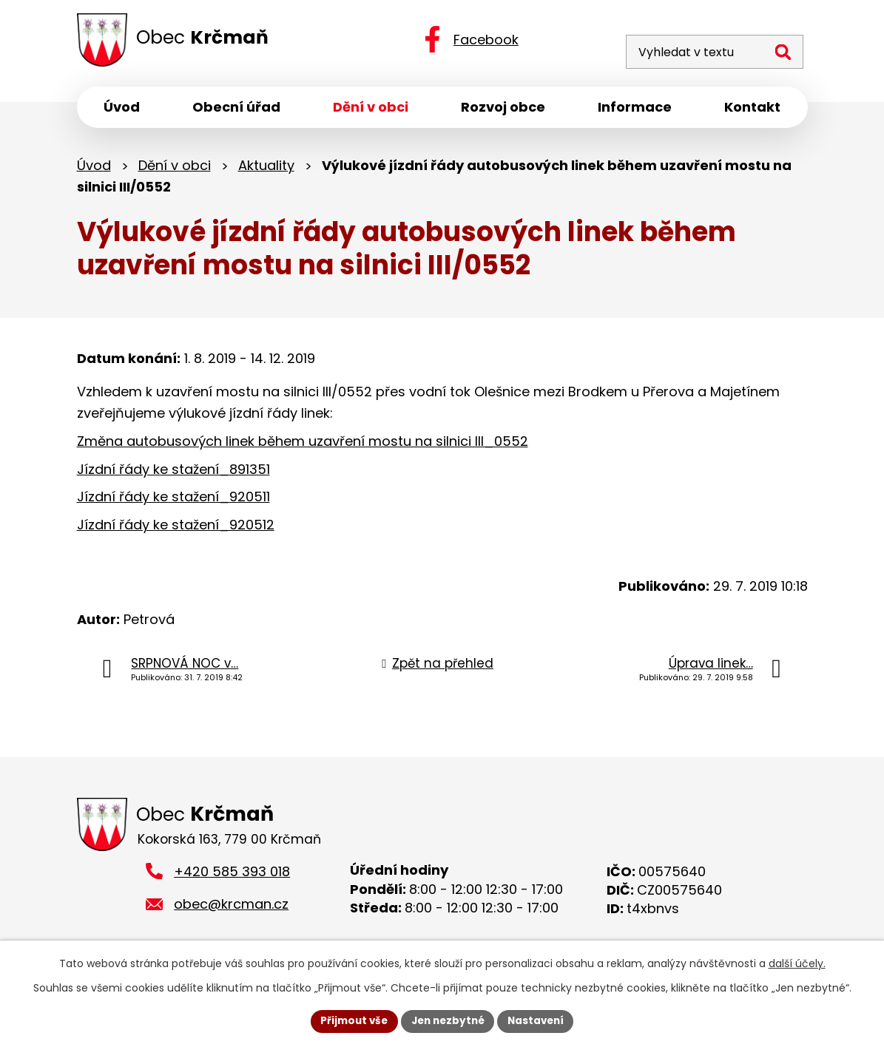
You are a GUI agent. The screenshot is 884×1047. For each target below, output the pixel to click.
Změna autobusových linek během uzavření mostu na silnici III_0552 (302, 444)
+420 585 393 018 (232, 875)
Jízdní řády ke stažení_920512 (175, 527)
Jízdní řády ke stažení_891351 (173, 472)
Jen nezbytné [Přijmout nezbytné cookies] (448, 1020)
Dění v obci (174, 168)
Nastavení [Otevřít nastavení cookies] (540, 1020)
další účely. (797, 962)
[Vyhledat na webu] (704, 41)
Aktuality (266, 168)
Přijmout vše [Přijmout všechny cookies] (350, 1020)
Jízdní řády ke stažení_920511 (173, 499)
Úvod (94, 168)
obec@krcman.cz (231, 908)
